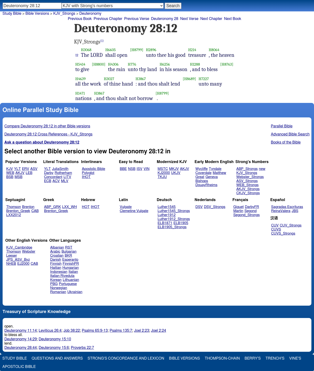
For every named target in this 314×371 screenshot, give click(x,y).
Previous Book (80, 19)
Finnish (56, 263)
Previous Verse (136, 19)
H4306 (113, 64)
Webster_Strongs (250, 177)
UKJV (175, 173)
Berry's (253, 358)
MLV (64, 181)
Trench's (274, 358)
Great (199, 177)
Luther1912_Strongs (174, 219)
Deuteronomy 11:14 (21, 330)
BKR (68, 255)
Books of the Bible (286, 142)
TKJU (162, 177)
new (262, 169)
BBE (123, 169)
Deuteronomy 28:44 (21, 348)
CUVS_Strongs (283, 233)
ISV (139, 169)
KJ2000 (164, 173)
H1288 (195, 64)
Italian (73, 272)
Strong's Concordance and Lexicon (126, 358)
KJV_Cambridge (19, 247)
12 (76, 55)
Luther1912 (167, 215)
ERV (25, 169)
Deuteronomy (90, 13)
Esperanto (70, 259)
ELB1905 (181, 223)
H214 (192, 50)
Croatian (57, 255)
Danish (55, 259)
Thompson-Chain (222, 358)
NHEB (11, 263)
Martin (238, 211)
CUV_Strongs (290, 225)
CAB (35, 211)
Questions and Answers (57, 358)
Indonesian (59, 272)
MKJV (174, 169)
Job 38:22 (71, 330)
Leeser (11, 255)
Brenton (28, 207)
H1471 (80, 93)
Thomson (13, 207)
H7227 (204, 79)
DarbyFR (252, 207)
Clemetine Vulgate (134, 211)
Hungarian (70, 268)
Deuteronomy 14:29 (21, 339)
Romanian (58, 292)
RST (69, 247)
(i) (102, 41)
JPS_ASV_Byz (18, 259)
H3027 (109, 79)
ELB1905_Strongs (172, 227)
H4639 (80, 79)
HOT (85, 207)
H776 (132, 64)
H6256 (165, 64)
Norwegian (58, 288)
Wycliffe (201, 169)
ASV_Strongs (247, 181)
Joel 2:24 (158, 330)
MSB (18, 177)
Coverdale (203, 173)
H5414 (80, 64)
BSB (9, 177)
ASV (33, 169)
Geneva (211, 177)
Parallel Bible (281, 126)
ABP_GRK (52, 207)
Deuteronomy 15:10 (55, 339)
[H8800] (98, 64)
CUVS (276, 229)
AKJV (19, 173)
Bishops (201, 181)
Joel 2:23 (141, 330)
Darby (49, 173)
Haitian (55, 268)
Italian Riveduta (62, 276)
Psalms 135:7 (121, 330)
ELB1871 (165, 223)
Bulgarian (68, 251)
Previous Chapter (108, 19)
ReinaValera (280, 211)
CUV (275, 225)
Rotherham (63, 173)
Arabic (55, 251)
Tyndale (215, 169)
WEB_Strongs (247, 185)
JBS (295, 211)
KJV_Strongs (64, 13)
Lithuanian (71, 280)
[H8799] (136, 50)
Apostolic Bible (19, 367)
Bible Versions (37, 13)
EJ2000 (23, 263)
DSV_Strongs (215, 207)
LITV (67, 177)
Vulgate (126, 207)
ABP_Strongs (247, 169)
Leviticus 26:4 (50, 330)
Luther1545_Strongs (174, 211)
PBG (54, 284)
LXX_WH (69, 207)
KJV (9, 169)
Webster (28, 251)
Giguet (238, 207)
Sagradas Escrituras (287, 207)
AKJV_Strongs (247, 189)
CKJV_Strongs (248, 193)
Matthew (219, 173)
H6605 (110, 50)
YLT (17, 169)
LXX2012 (13, 215)
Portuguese (68, 284)
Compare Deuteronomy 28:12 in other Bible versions (47, 126)
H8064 (214, 50)
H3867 (141, 79)
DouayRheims (206, 185)
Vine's (295, 358)
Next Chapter (211, 19)
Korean (56, 280)
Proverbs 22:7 (82, 348)
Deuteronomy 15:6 (54, 348)
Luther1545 (167, 207)
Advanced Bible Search (290, 134)
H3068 (86, 50)
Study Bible (12, 13)
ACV (56, 181)
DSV (199, 207)
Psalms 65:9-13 (95, 330)
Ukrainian (74, 292)
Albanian (57, 247)
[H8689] (189, 79)
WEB (10, 173)
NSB (131, 169)
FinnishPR (71, 263)
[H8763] (226, 64)
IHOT (86, 177)
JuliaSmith (60, 169)
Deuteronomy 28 (164, 19)
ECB (47, 181)
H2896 (151, 50)
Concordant (53, 177)
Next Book (232, 19)
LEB (29, 173)
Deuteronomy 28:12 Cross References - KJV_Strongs (48, 134)
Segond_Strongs (246, 215)
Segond (251, 211)
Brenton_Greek (18, 211)
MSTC (163, 169)
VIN (146, 169)
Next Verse (189, 19)
